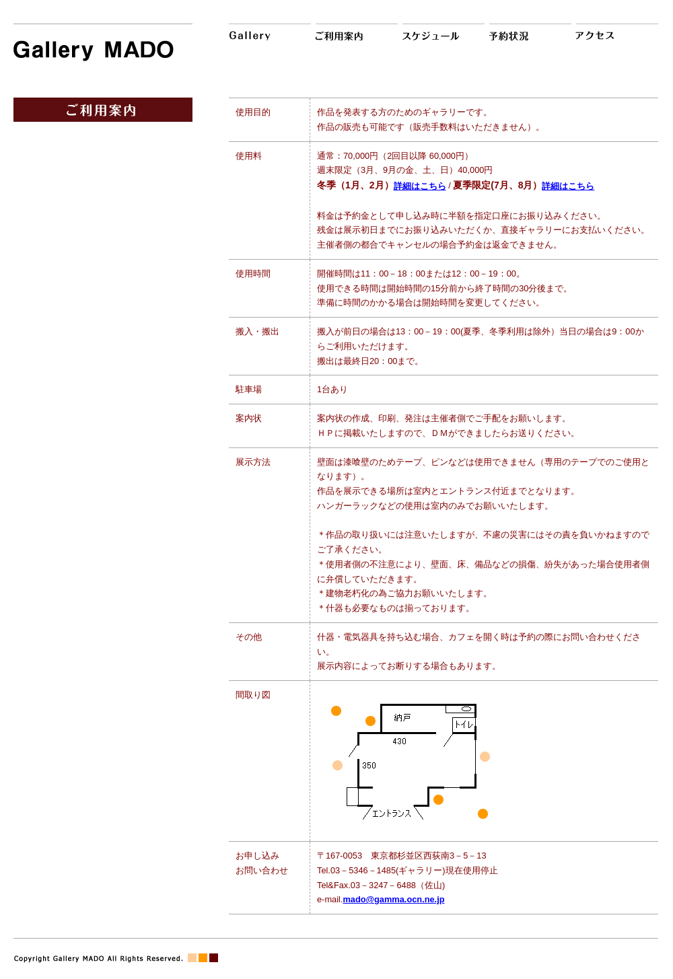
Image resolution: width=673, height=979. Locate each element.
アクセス (614, 42)
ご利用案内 (354, 42)
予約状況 (528, 42)
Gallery (267, 42)
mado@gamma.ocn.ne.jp (393, 899)
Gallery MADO (102, 45)
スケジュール (441, 42)
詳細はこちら (420, 186)
